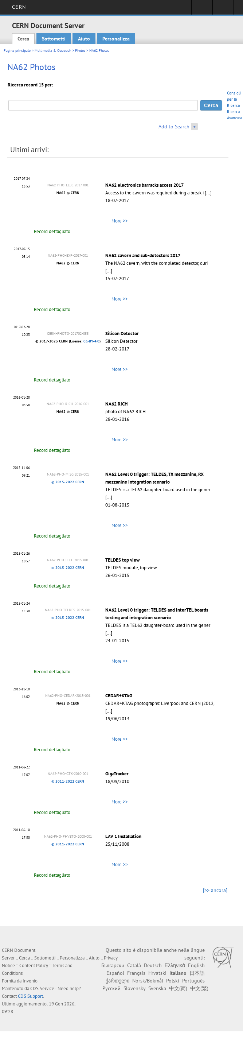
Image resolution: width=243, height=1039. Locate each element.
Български (112, 965)
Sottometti (54, 38)
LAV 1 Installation (123, 836)
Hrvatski (157, 973)
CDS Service (42, 988)
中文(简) (178, 988)
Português (193, 980)
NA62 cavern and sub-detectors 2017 (142, 255)
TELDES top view (122, 560)
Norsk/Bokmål (147, 980)
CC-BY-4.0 (91, 341)
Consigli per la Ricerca (234, 99)
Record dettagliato (52, 231)
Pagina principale (17, 50)
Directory (223, 9)
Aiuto (84, 38)
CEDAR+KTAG (118, 696)
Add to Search (173, 126)
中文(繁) (199, 988)
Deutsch (153, 965)
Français (136, 973)
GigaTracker (117, 774)
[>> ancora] (215, 890)
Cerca (23, 38)
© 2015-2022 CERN (67, 482)
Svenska (157, 988)
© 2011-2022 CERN (67, 781)
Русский (111, 988)
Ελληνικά (175, 965)
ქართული (117, 980)
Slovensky (134, 988)
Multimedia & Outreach (53, 50)
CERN (19, 7)
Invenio (30, 981)
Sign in (202, 9)
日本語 (197, 973)
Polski (172, 980)
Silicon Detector (122, 333)
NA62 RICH (116, 404)
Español (115, 973)
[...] (208, 193)
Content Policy (33, 965)
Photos (80, 50)
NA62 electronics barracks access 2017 (144, 185)
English (196, 965)
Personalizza (116, 38)
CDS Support (30, 996)
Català (134, 965)
